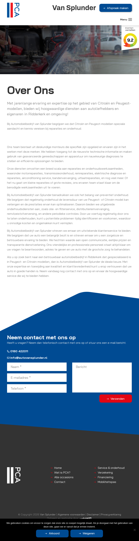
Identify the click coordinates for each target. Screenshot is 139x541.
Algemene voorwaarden (71, 514)
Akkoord (54, 533)
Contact (59, 482)
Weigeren (89, 533)
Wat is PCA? (62, 472)
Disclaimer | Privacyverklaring (104, 514)
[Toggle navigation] (130, 19)
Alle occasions (63, 477)
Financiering (105, 477)
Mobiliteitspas (107, 482)
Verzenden (118, 398)
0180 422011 (17, 351)
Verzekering (105, 472)
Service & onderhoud (111, 468)
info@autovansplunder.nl (27, 357)
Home (58, 468)
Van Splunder (48, 514)
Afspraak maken (117, 8)
